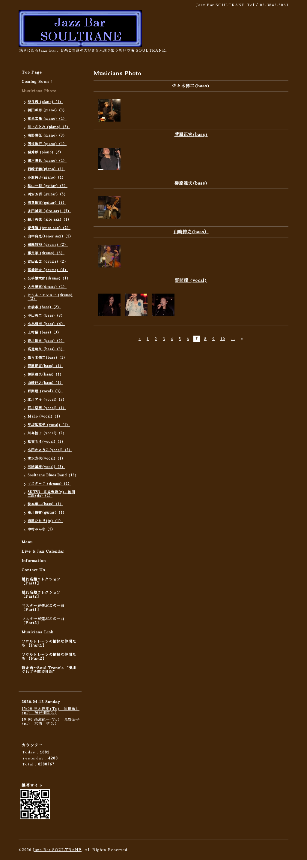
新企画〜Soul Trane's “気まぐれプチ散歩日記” (49, 670)
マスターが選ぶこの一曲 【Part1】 (43, 607)
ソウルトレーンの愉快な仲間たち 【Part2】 (49, 656)
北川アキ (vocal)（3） (47, 399)
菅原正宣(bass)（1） (45, 366)
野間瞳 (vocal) (191, 280)
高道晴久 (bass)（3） (46, 349)
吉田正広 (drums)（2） (48, 261)
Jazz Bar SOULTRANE (57, 850)
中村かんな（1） (41, 529)
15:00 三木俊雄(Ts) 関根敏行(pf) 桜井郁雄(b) (50, 710)
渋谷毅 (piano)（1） (45, 102)
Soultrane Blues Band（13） (53, 475)
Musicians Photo (39, 91)
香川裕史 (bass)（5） (46, 340)
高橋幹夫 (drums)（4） (48, 270)
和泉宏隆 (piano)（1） (47, 118)
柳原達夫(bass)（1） (45, 374)
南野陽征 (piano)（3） (47, 135)
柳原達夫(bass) (191, 183)
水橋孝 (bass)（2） (44, 307)
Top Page (32, 72)
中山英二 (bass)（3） (46, 315)
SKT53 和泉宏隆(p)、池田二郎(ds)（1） (51, 493)
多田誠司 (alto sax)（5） (49, 211)
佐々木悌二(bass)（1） (47, 357)
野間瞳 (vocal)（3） (45, 391)
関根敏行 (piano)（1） (47, 144)
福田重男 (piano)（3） (47, 110)
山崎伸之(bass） (191, 232)
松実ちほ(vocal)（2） (46, 441)
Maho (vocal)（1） (45, 416)
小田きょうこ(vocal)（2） (50, 450)
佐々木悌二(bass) (191, 86)
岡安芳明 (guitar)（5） (47, 194)
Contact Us (33, 570)
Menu (27, 542)
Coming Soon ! (37, 81)
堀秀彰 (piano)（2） (45, 152)
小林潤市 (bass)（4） (46, 324)
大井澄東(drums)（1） (47, 286)
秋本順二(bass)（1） (45, 504)
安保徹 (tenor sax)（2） (49, 228)
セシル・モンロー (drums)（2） (50, 297)
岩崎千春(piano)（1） (46, 169)
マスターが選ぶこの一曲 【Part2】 (43, 621)
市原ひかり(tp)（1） (45, 521)
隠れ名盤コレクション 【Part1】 (41, 581)
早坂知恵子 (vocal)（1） (49, 425)
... (233, 339)
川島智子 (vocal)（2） (47, 433)
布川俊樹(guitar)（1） (47, 512)
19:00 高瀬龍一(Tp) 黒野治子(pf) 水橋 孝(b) (51, 721)
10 (222, 339)
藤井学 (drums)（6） (46, 253)
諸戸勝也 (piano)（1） (47, 160)
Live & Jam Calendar (43, 551)
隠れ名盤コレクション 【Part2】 (41, 594)
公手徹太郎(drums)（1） (49, 278)
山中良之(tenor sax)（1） (50, 236)
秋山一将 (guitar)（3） (47, 186)
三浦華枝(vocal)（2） (46, 467)
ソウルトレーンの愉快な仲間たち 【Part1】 (49, 643)
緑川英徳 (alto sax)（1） (49, 219)
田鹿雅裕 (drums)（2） (48, 244)
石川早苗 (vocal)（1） (47, 408)
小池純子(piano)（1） (46, 177)
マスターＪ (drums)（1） (49, 483)
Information (34, 561)
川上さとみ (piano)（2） (49, 127)
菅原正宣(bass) (191, 134)
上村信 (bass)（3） (44, 332)
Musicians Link (37, 632)
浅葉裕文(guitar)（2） (47, 202)
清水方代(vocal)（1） (46, 458)
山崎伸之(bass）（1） (45, 383)
